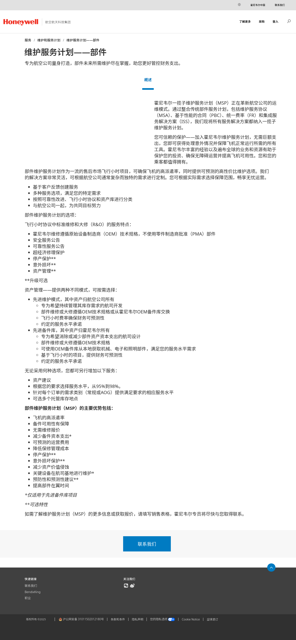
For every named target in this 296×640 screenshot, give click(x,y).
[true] (126, 585)
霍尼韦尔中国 (257, 5)
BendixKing (32, 592)
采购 (262, 21)
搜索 (289, 20)
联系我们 (280, 5)
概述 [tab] (148, 79)
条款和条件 (118, 619)
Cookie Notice (191, 619)
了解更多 (245, 21)
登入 (275, 21)
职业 (28, 598)
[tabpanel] (148, 310)
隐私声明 (137, 619)
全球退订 (212, 619)
